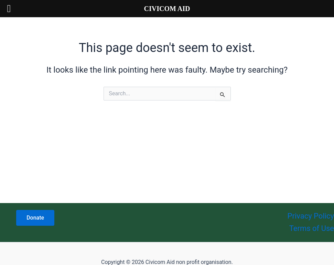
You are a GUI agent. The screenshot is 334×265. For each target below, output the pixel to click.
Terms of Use (311, 228)
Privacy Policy (311, 216)
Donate (35, 217)
